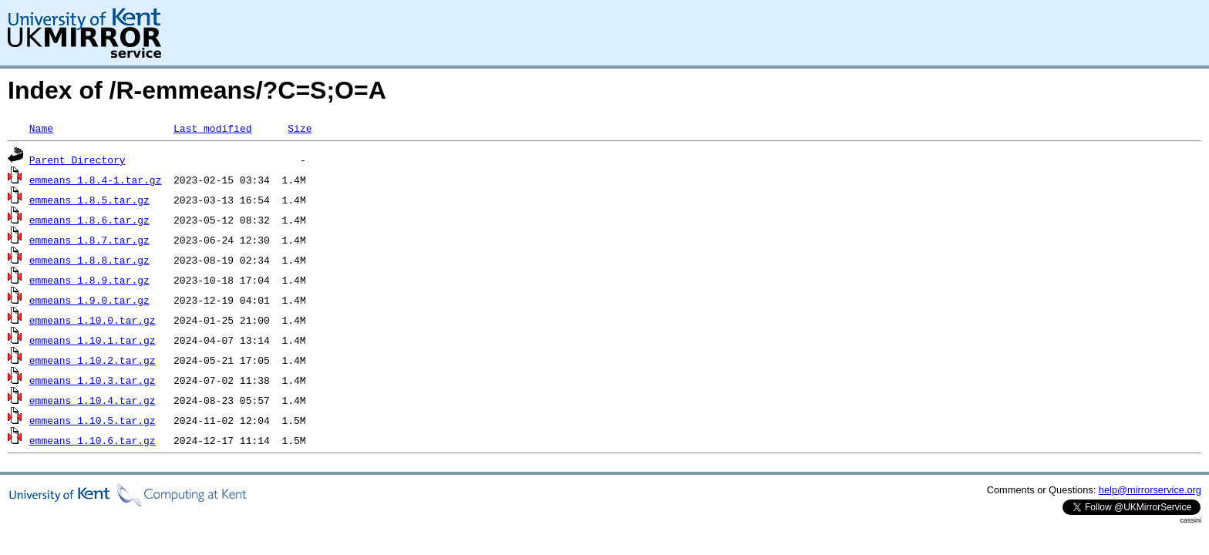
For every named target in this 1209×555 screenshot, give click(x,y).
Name (41, 128)
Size (300, 128)
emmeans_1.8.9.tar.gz (89, 280)
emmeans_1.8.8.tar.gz (89, 260)
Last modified (212, 128)
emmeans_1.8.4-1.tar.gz (95, 180)
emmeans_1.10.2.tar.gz (92, 360)
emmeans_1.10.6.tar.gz (92, 440)
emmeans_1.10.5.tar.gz (92, 420)
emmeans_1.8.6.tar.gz (89, 220)
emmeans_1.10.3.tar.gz (92, 380)
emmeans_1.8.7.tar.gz (89, 240)
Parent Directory (77, 159)
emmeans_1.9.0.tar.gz (89, 300)
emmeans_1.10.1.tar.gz (92, 340)
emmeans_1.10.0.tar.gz (92, 320)
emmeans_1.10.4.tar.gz (92, 400)
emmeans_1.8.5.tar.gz (89, 200)
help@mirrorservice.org (1150, 490)
